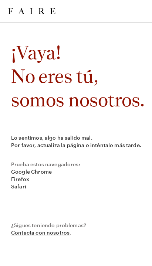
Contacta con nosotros (40, 232)
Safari (18, 186)
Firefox (20, 179)
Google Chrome (31, 171)
